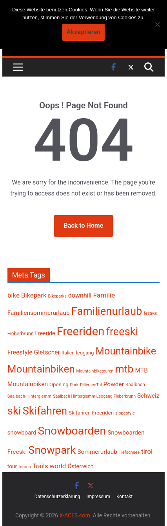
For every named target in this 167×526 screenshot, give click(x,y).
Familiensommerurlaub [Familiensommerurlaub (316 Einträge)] (38, 312)
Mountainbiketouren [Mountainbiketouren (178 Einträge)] (95, 371)
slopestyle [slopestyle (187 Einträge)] (125, 413)
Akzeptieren (83, 32)
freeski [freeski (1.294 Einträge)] (122, 331)
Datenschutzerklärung (57, 496)
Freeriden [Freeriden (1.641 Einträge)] (81, 331)
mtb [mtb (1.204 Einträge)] (124, 369)
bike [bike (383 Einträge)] (13, 295)
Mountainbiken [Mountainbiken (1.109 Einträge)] (41, 369)
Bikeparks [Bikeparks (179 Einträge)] (57, 296)
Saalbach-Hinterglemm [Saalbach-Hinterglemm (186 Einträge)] (29, 396)
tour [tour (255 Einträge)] (12, 466)
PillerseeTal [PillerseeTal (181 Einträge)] (91, 384)
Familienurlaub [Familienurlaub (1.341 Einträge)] (106, 311)
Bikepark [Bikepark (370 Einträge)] (34, 295)
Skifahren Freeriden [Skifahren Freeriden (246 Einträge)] (91, 413)
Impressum (98, 496)
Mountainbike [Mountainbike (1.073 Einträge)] (125, 351)
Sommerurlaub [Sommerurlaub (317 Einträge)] (97, 451)
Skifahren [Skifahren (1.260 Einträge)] (45, 411)
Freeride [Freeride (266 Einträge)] (45, 333)
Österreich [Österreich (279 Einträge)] (80, 466)
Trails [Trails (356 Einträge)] (40, 466)
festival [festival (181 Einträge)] (151, 313)
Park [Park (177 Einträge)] (74, 384)
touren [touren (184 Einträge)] (24, 466)
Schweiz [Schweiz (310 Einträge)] (148, 395)
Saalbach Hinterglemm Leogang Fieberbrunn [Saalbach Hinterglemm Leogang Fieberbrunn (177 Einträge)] (94, 396)
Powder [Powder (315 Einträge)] (113, 384)
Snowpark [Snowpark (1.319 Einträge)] (52, 450)
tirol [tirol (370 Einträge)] (146, 451)
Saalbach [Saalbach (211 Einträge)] (135, 384)
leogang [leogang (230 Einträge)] (85, 353)
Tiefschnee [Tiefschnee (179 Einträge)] (129, 452)
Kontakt (124, 496)
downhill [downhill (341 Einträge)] (80, 295)
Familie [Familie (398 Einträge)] (104, 295)
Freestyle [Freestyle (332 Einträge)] (20, 352)
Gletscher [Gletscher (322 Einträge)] (47, 352)
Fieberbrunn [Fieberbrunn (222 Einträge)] (20, 333)
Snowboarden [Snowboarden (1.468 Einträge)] (72, 430)
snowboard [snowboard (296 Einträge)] (21, 432)
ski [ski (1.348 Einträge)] (14, 410)
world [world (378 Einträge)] (57, 466)
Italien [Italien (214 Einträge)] (68, 353)
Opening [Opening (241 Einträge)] (59, 384)
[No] (157, 24)
